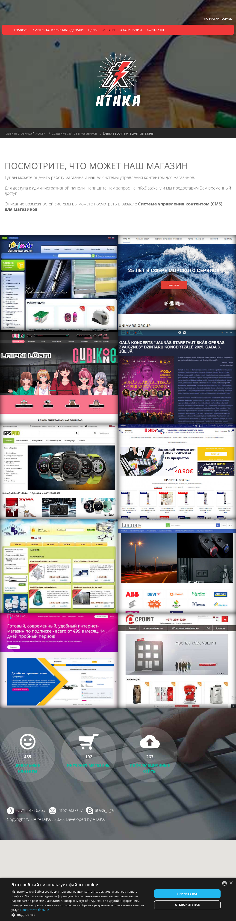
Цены (92, 29)
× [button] (231, 883)
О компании (131, 29)
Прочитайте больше (34, 910)
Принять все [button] (187, 894)
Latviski (227, 18)
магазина (74, 177)
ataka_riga (104, 810)
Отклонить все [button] (187, 905)
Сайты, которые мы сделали (58, 29)
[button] (80, 915)
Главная (21, 29)
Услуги (108, 29)
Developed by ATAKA (85, 819)
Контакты (155, 29)
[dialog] (118, 899)
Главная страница (18, 133)
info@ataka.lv (149, 188)
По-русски (211, 18)
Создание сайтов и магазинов (74, 133)
